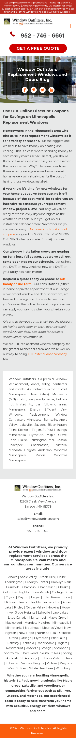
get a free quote (38, 48)
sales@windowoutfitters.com (38, 519)
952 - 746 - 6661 (43, 36)
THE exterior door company (47, 354)
